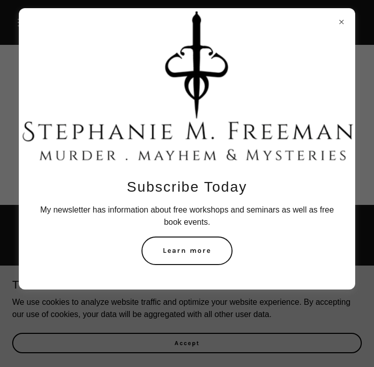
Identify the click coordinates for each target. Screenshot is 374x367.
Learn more (187, 250)
